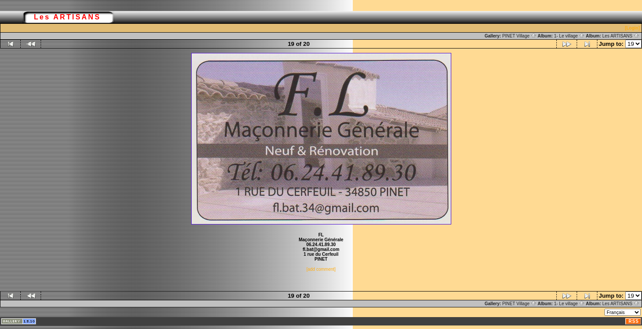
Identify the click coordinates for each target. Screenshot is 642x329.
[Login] (632, 28)
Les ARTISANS (620, 36)
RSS (633, 321)
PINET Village (519, 36)
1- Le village (569, 36)
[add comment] (321, 269)
